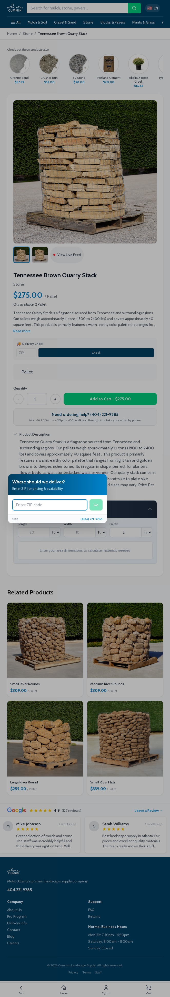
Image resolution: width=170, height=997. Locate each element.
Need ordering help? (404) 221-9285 (85, 414)
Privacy (73, 972)
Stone (88, 22)
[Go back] (21, 990)
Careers (13, 943)
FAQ (91, 909)
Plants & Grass (143, 22)
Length (22, 524)
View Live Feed (67, 254)
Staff (98, 972)
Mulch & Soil (37, 22)
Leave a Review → (149, 810)
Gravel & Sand (65, 22)
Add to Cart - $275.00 (110, 398)
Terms (86, 972)
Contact (13, 929)
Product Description (31, 434)
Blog (10, 936)
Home (12, 33)
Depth (113, 524)
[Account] (106, 990)
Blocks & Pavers (113, 22)
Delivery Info (17, 923)
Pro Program (17, 916)
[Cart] (148, 990)
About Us (14, 909)
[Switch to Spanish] (152, 8)
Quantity (20, 388)
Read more (22, 331)
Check (96, 353)
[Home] (64, 990)
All (15, 22)
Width (68, 524)
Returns (94, 916)
